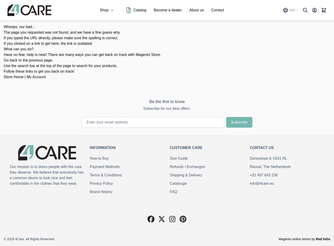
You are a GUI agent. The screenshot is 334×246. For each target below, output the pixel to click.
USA (291, 10)
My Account (36, 77)
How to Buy (99, 158)
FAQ (173, 192)
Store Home (13, 77)
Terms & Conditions (106, 175)
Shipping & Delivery (186, 175)
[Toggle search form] (305, 10)
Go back (11, 60)
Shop (107, 10)
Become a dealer (168, 10)
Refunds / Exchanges (187, 167)
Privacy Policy (101, 183)
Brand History (101, 192)
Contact (217, 10)
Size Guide (179, 158)
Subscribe (239, 122)
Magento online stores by (304, 239)
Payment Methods (105, 167)
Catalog (136, 10)
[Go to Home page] (29, 10)
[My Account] (314, 10)
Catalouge (178, 183)
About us (196, 10)
